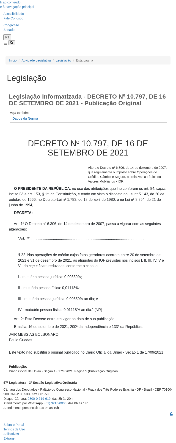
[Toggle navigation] (5, 44)
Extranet (9, 438)
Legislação (63, 60)
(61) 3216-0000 (55, 403)
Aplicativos (11, 434)
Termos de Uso (14, 429)
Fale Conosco (13, 18)
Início (12, 60)
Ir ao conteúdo (10, 2)
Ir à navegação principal (17, 7)
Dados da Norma (25, 118)
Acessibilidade (13, 14)
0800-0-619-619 (39, 398)
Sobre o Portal (13, 425)
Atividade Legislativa (36, 60)
